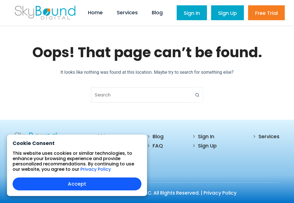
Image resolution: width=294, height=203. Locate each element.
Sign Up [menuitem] (227, 13)
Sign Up (207, 145)
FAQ (158, 145)
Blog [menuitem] (157, 12)
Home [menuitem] (95, 12)
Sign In (206, 136)
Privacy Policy (220, 193)
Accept (77, 183)
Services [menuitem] (127, 12)
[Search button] (197, 95)
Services (268, 136)
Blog (158, 136)
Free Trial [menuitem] (266, 13)
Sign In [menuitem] (192, 13)
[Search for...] (141, 95)
